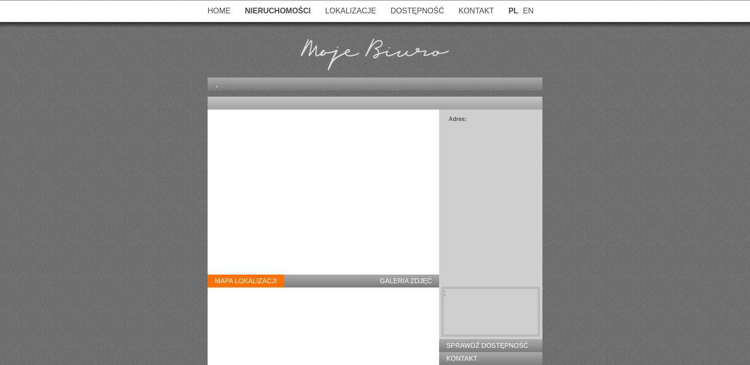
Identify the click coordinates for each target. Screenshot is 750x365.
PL (513, 11)
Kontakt (476, 11)
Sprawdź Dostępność (487, 345)
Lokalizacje (350, 11)
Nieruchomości (278, 11)
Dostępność (417, 11)
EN (528, 11)
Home (219, 11)
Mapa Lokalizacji (246, 281)
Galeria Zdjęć (406, 281)
